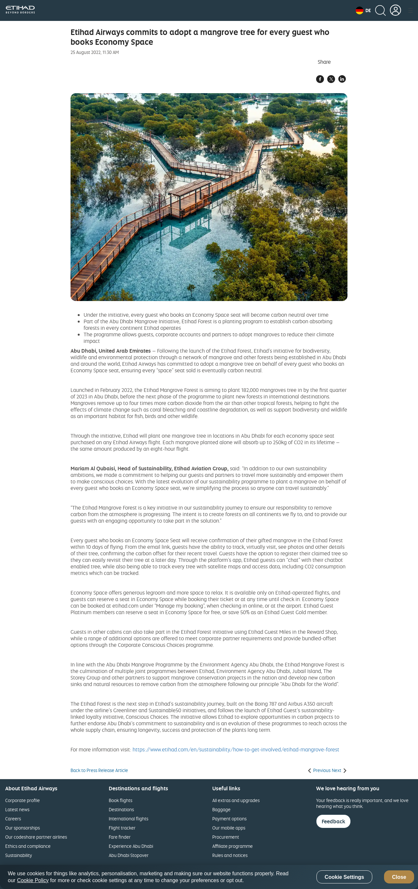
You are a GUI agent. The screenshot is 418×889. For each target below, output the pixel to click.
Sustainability (18, 855)
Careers (13, 818)
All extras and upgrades (236, 800)
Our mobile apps (228, 828)
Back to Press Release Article (99, 770)
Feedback (333, 821)
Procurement (225, 837)
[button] (363, 10)
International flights (128, 818)
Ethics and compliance (28, 846)
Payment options (229, 818)
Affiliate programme (232, 846)
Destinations (121, 809)
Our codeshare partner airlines (36, 837)
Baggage (221, 809)
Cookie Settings (344, 877)
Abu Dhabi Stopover (129, 855)
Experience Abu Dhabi (131, 846)
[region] (209, 877)
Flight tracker (122, 828)
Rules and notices (230, 855)
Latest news (17, 809)
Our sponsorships (22, 828)
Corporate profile (22, 800)
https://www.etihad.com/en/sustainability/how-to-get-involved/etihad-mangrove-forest (236, 749)
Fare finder (120, 837)
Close (399, 877)
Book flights (120, 800)
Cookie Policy (33, 880)
